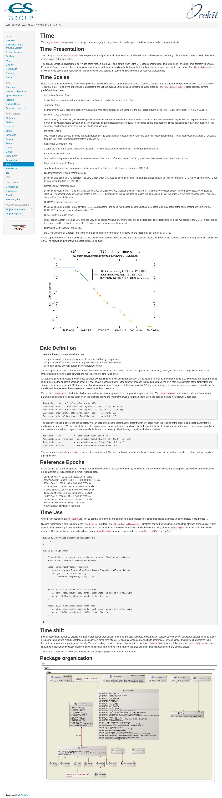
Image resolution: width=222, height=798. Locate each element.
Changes (10, 73)
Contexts (10, 87)
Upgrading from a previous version (14, 46)
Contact (10, 77)
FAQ (8, 60)
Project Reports (19, 213)
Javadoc (10, 195)
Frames (9, 143)
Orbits (9, 151)
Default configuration (16, 91)
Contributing (12, 187)
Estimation (11, 135)
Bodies (9, 122)
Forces (9, 139)
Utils (8, 177)
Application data (14, 95)
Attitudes (10, 118)
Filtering (10, 100)
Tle (7, 172)
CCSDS (10, 126)
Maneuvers (11, 156)
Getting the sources (15, 52)
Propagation (12, 160)
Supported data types (16, 108)
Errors (9, 130)
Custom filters (13, 104)
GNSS (9, 147)
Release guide (13, 199)
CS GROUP (23, 794)
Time (8, 164)
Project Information (19, 209)
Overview (10, 40)
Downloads (11, 69)
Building (10, 56)
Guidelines (11, 191)
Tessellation (12, 168)
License (10, 64)
